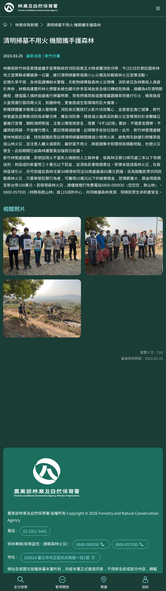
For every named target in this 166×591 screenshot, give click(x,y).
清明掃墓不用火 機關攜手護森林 (73, 24)
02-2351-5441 (35, 531)
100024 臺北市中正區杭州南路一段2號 (60, 557)
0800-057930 (130, 544)
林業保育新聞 (26, 24)
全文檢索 (21, 582)
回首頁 (31, 7)
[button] (158, 8)
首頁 (5, 24)
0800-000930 (91, 544)
